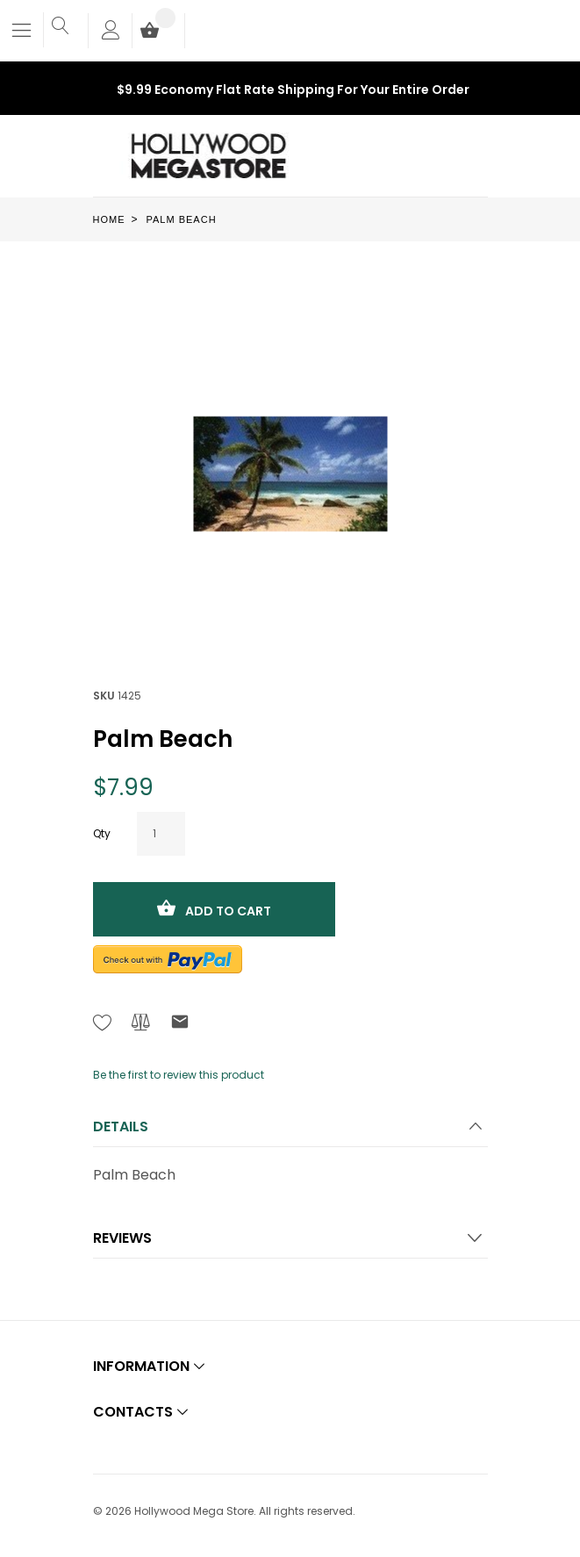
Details (120, 1126)
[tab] (290, 1131)
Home (109, 219)
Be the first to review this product (178, 1074)
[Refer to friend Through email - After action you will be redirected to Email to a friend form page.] (180, 1024)
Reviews (122, 1238)
